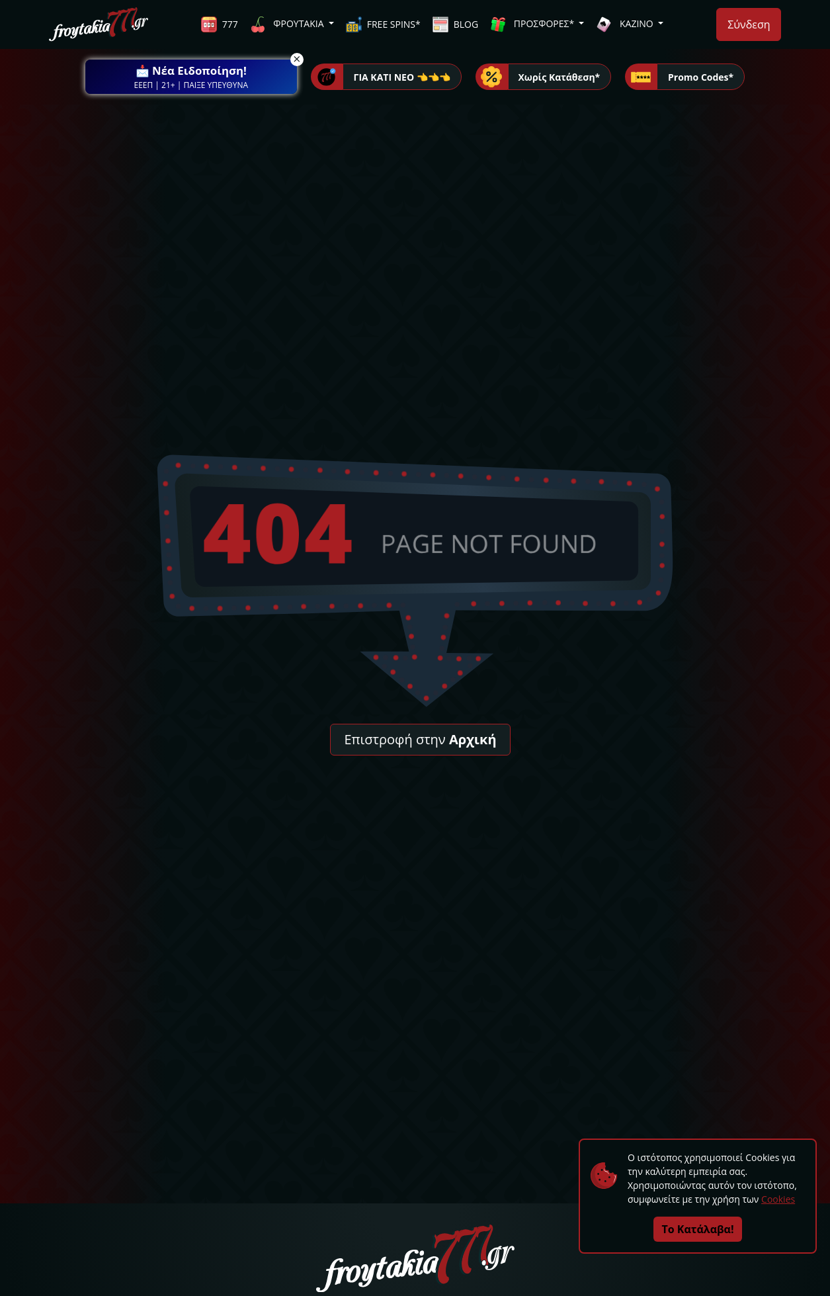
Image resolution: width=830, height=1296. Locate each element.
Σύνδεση (748, 24)
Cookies (778, 1199)
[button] (191, 77)
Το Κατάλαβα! (698, 1229)
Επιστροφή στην (420, 739)
